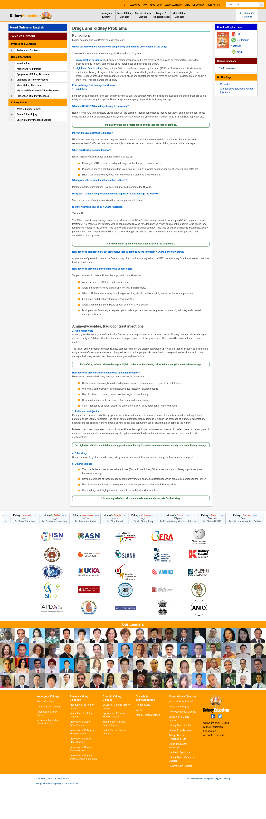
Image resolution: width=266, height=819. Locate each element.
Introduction (23, 63)
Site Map (40, 811)
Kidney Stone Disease (180, 763)
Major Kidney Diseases (180, 15)
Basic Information (45, 734)
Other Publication (194, 5)
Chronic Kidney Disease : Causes (34, 120)
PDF (239, 34)
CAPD (139, 742)
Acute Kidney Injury (27, 114)
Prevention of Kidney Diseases (33, 96)
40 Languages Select (246, 15)
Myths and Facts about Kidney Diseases (38, 90)
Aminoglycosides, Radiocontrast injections (108, 326)
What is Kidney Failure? (29, 109)
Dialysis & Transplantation (161, 15)
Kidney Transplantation (148, 747)
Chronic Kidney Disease (143, 15)
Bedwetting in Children (181, 798)
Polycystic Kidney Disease (182, 744)
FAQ (145, 5)
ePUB (240, 52)
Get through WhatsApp (239, 43)
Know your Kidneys (106, 15)
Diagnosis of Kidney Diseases (32, 79)
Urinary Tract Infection (180, 758)
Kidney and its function (48, 739)
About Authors (173, 5)
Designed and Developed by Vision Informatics (57, 816)
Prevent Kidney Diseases (125, 15)
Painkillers (81, 35)
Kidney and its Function (29, 68)
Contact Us (213, 5)
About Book (156, 5)
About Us (135, 5)
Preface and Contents (28, 50)
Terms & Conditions (58, 811)
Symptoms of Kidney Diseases (33, 74)
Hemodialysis (143, 737)
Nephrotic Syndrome (179, 785)
